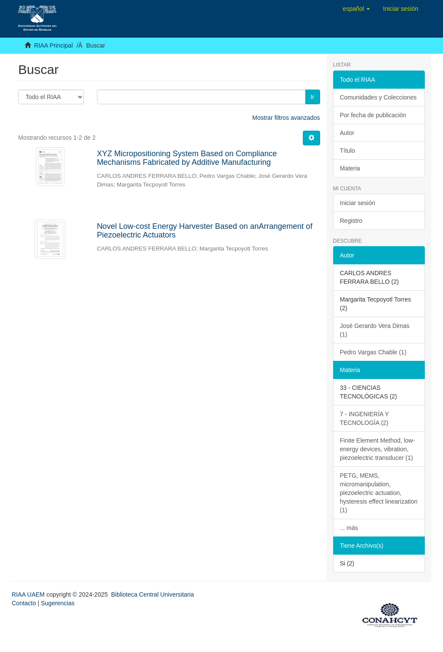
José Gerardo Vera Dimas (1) (375, 330)
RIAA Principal (53, 45)
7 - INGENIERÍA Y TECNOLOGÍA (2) (364, 418)
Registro (351, 220)
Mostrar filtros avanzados (286, 117)
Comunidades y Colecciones (378, 97)
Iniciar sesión (358, 202)
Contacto (24, 603)
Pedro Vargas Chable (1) (373, 352)
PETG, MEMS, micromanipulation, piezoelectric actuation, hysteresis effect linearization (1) (379, 493)
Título (347, 150)
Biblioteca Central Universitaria (152, 594)
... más (349, 527)
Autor (347, 132)
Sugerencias (57, 603)
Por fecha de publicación (373, 115)
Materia (350, 168)
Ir (313, 96)
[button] (356, 8)
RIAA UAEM (29, 594)
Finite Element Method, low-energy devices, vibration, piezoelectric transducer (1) (377, 449)
